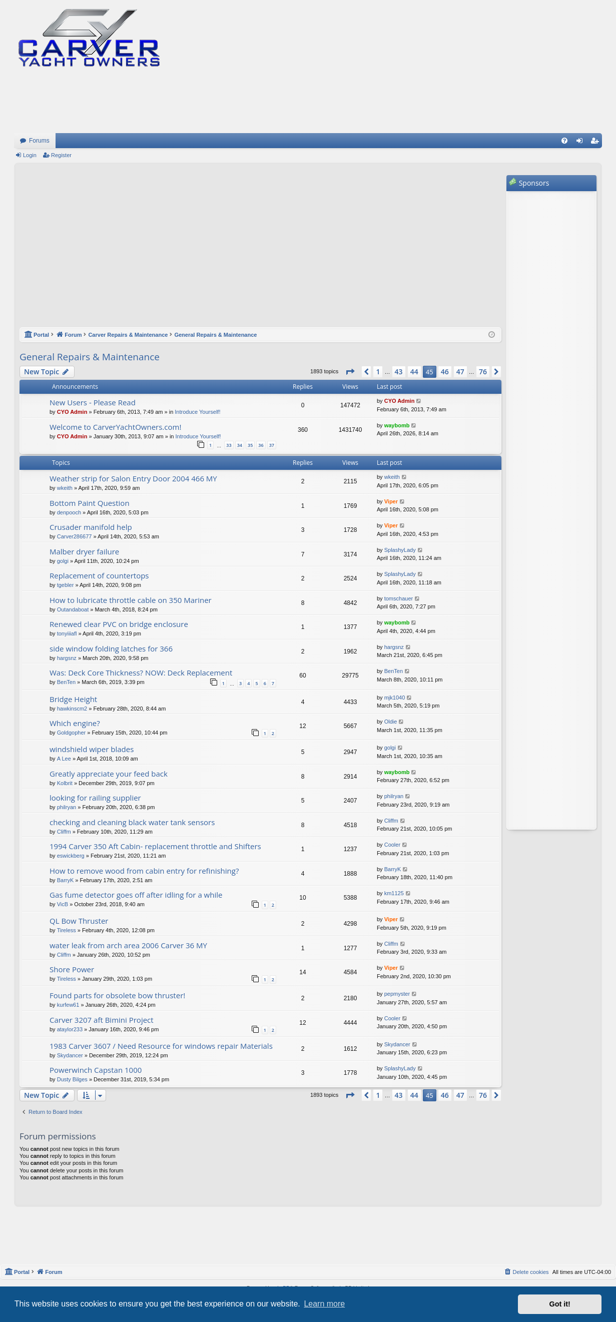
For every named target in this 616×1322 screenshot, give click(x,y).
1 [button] (378, 371)
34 (239, 445)
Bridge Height (73, 699)
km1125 (394, 893)
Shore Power (72, 969)
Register (61, 155)
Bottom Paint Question (90, 503)
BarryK (65, 880)
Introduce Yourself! (197, 412)
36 (260, 445)
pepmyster (397, 994)
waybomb (397, 425)
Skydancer (70, 1055)
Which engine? (75, 723)
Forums (39, 140)
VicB (62, 904)
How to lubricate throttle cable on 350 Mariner (131, 600)
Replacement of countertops (99, 575)
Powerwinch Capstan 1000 (96, 1070)
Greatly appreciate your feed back (109, 774)
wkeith (65, 488)
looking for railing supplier (95, 798)
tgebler (65, 585)
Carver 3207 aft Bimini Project (102, 1020)
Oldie (390, 722)
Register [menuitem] (596, 142)
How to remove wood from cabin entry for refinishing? (144, 871)
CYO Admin (72, 412)
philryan (67, 807)
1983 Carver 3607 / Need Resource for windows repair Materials (161, 1046)
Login (30, 155)
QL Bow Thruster (79, 921)
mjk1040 (394, 698)
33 (228, 445)
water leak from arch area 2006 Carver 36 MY (128, 945)
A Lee (64, 759)
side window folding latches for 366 (111, 648)
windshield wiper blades (92, 749)
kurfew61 (68, 1005)
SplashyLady (400, 550)
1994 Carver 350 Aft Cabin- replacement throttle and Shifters (155, 846)
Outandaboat (73, 609)
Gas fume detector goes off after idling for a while (136, 895)
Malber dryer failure (84, 551)
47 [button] (460, 371)
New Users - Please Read (93, 402)
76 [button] (483, 371)
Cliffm (64, 832)
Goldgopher (71, 733)
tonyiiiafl (67, 633)
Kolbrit (65, 783)
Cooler (392, 845)
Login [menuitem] (581, 142)
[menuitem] (564, 140)
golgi (63, 561)
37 (271, 445)
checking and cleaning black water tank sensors (132, 822)
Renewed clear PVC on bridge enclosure (119, 624)
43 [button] (399, 371)
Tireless (66, 930)
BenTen (66, 682)
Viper (391, 501)
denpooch (69, 512)
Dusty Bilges (72, 1079)
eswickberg (71, 856)
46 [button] (445, 371)
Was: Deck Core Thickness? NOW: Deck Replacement (141, 673)
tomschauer (398, 598)
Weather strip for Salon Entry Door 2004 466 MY (133, 478)
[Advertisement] (260, 250)
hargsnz (67, 658)
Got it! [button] (559, 1304)
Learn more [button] (324, 1303)
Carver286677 (74, 536)
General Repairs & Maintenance (90, 356)
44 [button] (414, 371)
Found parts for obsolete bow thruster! (117, 995)
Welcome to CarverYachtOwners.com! (115, 427)
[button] (349, 372)
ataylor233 (70, 1029)
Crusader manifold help (91, 527)
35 (250, 445)
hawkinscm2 (72, 709)
